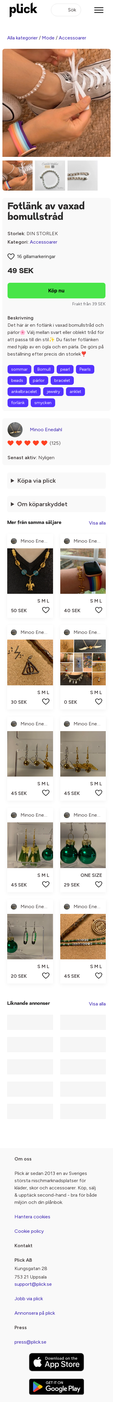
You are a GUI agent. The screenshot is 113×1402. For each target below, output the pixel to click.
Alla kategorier (22, 38)
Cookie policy (29, 1231)
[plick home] (23, 9)
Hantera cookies (32, 1217)
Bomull (44, 369)
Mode (48, 38)
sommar (19, 369)
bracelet (62, 380)
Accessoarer (72, 38)
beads (17, 380)
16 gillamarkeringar (36, 256)
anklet (75, 391)
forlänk (18, 402)
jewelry (53, 391)
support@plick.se (33, 1284)
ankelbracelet (24, 391)
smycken (43, 402)
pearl (65, 369)
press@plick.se (30, 1342)
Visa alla (97, 523)
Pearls (85, 369)
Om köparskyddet (42, 504)
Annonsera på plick (34, 1313)
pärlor (39, 380)
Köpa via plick (36, 480)
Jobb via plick (28, 1298)
